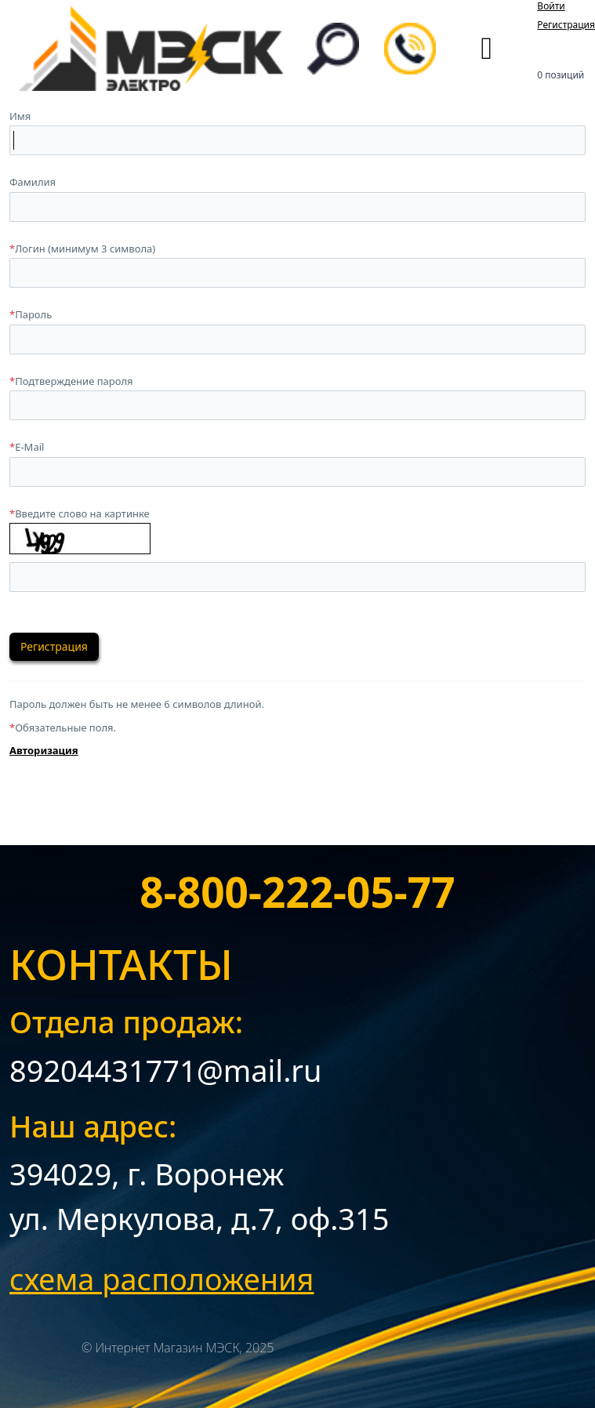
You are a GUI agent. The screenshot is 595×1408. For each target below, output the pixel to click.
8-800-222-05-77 (297, 891)
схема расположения (161, 1278)
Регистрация (566, 24)
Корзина (560, 55)
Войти (550, 6)
